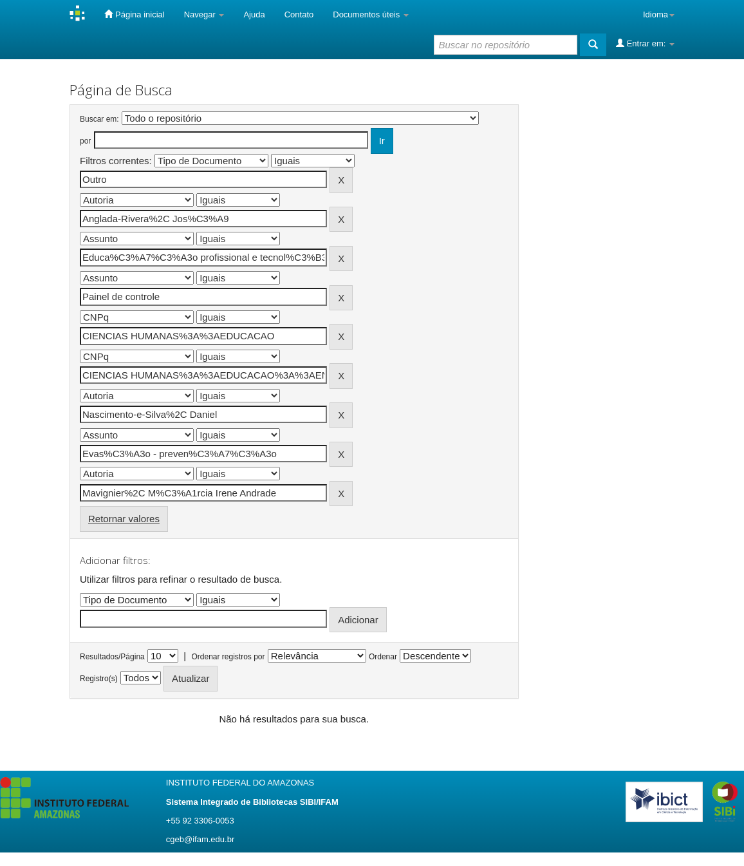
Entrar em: (645, 43)
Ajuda (254, 14)
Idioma (658, 14)
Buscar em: (99, 119)
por (85, 141)
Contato (299, 14)
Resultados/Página (112, 656)
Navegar (204, 14)
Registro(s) (99, 678)
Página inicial (134, 14)
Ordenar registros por (228, 656)
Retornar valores (124, 518)
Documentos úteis (371, 14)
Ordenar (383, 656)
